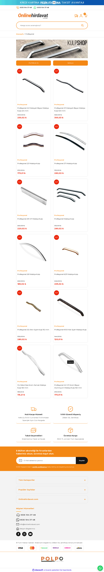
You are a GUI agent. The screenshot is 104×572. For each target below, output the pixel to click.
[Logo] (32, 16)
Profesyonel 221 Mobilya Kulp (28, 163)
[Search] (52, 25)
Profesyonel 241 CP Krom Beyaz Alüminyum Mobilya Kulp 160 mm (68, 386)
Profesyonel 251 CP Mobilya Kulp (30, 219)
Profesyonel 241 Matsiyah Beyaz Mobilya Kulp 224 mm (33, 109)
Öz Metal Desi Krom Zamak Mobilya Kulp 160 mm (31, 386)
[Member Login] (81, 16)
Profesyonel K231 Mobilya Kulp (66, 274)
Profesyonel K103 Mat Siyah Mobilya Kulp (70, 330)
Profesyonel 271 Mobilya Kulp (65, 163)
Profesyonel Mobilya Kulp (64, 219)
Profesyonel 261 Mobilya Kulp (28, 274)
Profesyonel (29, 34)
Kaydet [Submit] (82, 460)
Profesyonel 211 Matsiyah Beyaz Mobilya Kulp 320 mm (69, 109)
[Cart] (86, 16)
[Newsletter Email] (52, 460)
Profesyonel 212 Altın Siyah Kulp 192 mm (33, 330)
